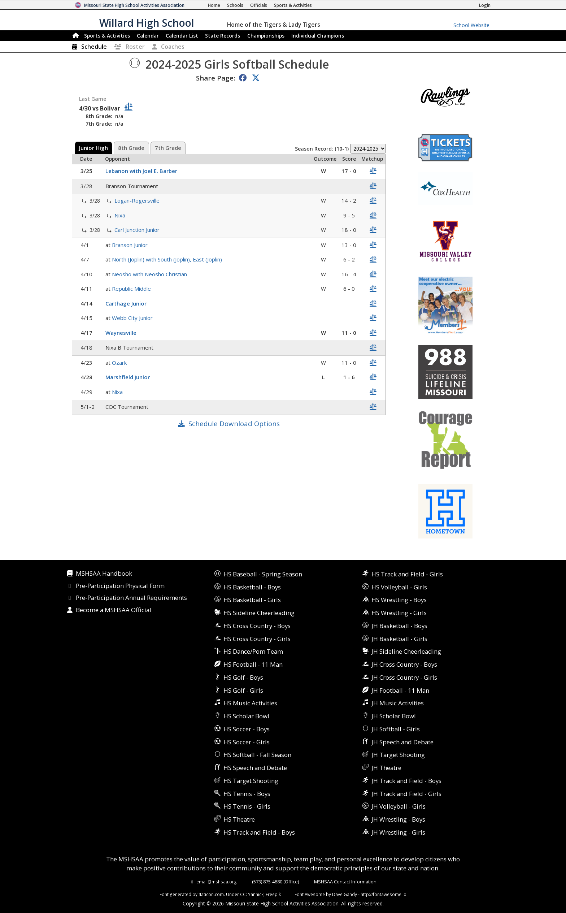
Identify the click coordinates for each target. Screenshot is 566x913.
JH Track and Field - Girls (406, 793)
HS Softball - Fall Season (257, 754)
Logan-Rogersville (137, 200)
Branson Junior (130, 244)
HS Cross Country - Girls (257, 639)
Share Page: (215, 77)
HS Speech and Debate (255, 767)
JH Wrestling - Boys (398, 819)
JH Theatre (386, 767)
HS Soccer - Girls (246, 742)
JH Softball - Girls (395, 729)
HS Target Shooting (250, 780)
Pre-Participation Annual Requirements (131, 598)
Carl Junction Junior (137, 229)
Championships (265, 35)
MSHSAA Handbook (104, 573)
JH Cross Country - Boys (404, 664)
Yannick (256, 894)
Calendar (148, 35)
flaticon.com (211, 894)
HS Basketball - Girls (252, 600)
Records (222, 35)
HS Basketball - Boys (252, 587)
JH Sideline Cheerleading (406, 651)
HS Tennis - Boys (246, 793)
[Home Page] (214, 5)
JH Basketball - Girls (399, 639)
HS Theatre (239, 819)
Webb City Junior (133, 317)
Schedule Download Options (234, 423)
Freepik (273, 894)
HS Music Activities (250, 703)
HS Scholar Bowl (246, 716)
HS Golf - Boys (243, 677)
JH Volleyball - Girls (398, 806)
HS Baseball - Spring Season (262, 574)
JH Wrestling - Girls (398, 832)
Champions (317, 35)
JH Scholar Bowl (393, 716)
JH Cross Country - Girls (404, 677)
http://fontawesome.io (383, 894)
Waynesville (121, 332)
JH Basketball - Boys (399, 626)
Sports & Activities (107, 35)
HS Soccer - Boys (246, 729)
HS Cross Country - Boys (257, 626)
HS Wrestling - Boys (399, 600)
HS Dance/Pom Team (253, 651)
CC (243, 894)
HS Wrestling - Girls (399, 613)
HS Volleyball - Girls (399, 587)
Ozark (120, 362)
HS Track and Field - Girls (407, 574)
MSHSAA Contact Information (345, 881)
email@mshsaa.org (216, 881)
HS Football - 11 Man (253, 664)
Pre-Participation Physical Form (120, 586)
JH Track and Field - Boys (406, 780)
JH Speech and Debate (402, 742)
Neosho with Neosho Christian (150, 274)
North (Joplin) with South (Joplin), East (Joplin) (167, 259)
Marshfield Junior (128, 377)
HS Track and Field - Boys (259, 832)
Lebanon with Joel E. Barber (142, 170)
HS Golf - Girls (243, 690)
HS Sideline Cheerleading (259, 613)
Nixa (120, 215)
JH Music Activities (397, 703)
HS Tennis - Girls (246, 806)
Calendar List (182, 35)
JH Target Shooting (398, 754)
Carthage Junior (126, 303)
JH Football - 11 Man (400, 690)
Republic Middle (132, 288)
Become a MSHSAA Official (113, 610)
